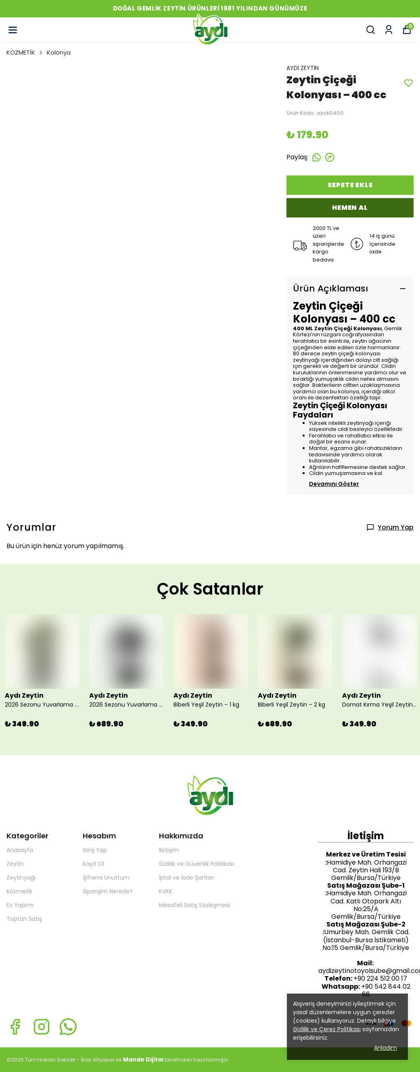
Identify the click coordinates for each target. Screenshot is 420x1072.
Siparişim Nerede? (108, 891)
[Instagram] (41, 1026)
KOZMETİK (25, 52)
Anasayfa (19, 850)
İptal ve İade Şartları (186, 878)
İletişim (169, 850)
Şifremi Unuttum (106, 878)
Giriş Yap (95, 850)
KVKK (165, 891)
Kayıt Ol (93, 864)
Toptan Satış (24, 919)
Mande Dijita (142, 1059)
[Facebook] (14, 1026)
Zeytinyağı (21, 878)
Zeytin (15, 864)
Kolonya (59, 52)
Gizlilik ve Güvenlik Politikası (196, 864)
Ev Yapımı (19, 905)
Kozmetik (19, 891)
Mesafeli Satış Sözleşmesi (194, 905)
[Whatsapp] (68, 1026)
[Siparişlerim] (389, 30)
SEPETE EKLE (350, 185)
